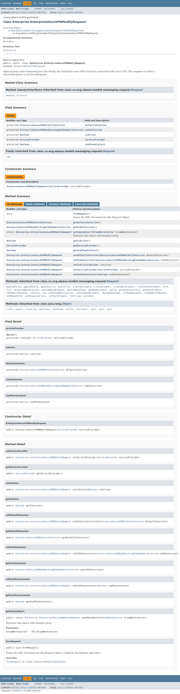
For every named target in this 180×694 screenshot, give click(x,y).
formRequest (80, 214)
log (8, 156)
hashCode (58, 309)
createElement (102, 286)
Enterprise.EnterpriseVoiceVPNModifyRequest (44, 232)
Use (35, 3)
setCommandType (111, 293)
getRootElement (152, 290)
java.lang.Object (12, 28)
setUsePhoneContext (85, 274)
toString (75, 296)
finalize (31, 309)
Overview (6, 3)
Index (63, 3)
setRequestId (14, 296)
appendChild (13, 286)
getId (113, 290)
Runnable (8, 41)
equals (19, 309)
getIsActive (80, 240)
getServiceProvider (85, 245)
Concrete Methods (86, 204)
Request (18, 66)
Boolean (24, 135)
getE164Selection (83, 227)
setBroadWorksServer (61, 293)
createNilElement (124, 286)
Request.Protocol (16, 95)
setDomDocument (132, 293)
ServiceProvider (30, 139)
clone (9, 309)
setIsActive (80, 265)
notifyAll (82, 309)
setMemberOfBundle (155, 293)
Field (23, 12)
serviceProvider (95, 139)
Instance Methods (60, 204)
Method (42, 12)
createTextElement (148, 286)
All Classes (67, 9)
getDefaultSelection (85, 222)
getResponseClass (129, 290)
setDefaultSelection (85, 255)
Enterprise (9, 50)
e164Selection (93, 130)
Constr (32, 12)
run (44, 293)
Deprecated (51, 3)
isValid (34, 293)
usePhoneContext (95, 144)
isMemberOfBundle (16, 293)
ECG (20, 691)
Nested (15, 12)
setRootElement (58, 296)
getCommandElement (53, 290)
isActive (90, 135)
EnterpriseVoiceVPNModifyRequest (27, 186)
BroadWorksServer (103, 232)
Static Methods (35, 204)
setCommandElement (87, 293)
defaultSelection (95, 125)
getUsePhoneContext (85, 250)
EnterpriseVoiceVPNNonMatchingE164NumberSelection (52, 130)
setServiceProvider (85, 269)
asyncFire (64, 286)
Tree (41, 3)
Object (67, 303)
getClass (44, 309)
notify (70, 309)
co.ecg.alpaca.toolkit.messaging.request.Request (35, 30)
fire (165, 286)
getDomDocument (97, 290)
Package (17, 3)
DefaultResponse (73, 30)
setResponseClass (35, 296)
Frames (38, 9)
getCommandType (76, 290)
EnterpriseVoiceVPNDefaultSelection (42, 125)
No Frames (49, 9)
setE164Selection (83, 260)
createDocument (81, 286)
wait (93, 309)
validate (88, 296)
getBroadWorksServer (26, 290)
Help (70, 3)
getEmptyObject (82, 232)
